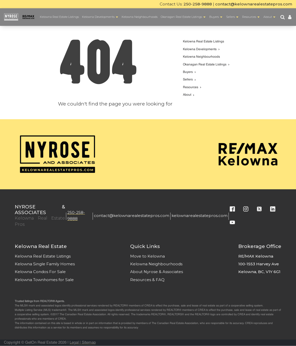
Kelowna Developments (100, 17)
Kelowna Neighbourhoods (140, 17)
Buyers (216, 17)
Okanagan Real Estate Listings (183, 17)
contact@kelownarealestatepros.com (253, 4)
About (269, 17)
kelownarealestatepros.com (199, 215)
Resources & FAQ (147, 279)
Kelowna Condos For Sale (40, 271)
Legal (74, 342)
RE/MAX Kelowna (255, 256)
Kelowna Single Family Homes (45, 263)
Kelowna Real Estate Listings (59, 17)
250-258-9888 (197, 4)
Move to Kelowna (147, 256)
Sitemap (89, 342)
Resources (251, 17)
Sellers (232, 17)
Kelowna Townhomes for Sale (44, 279)
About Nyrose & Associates (156, 271)
